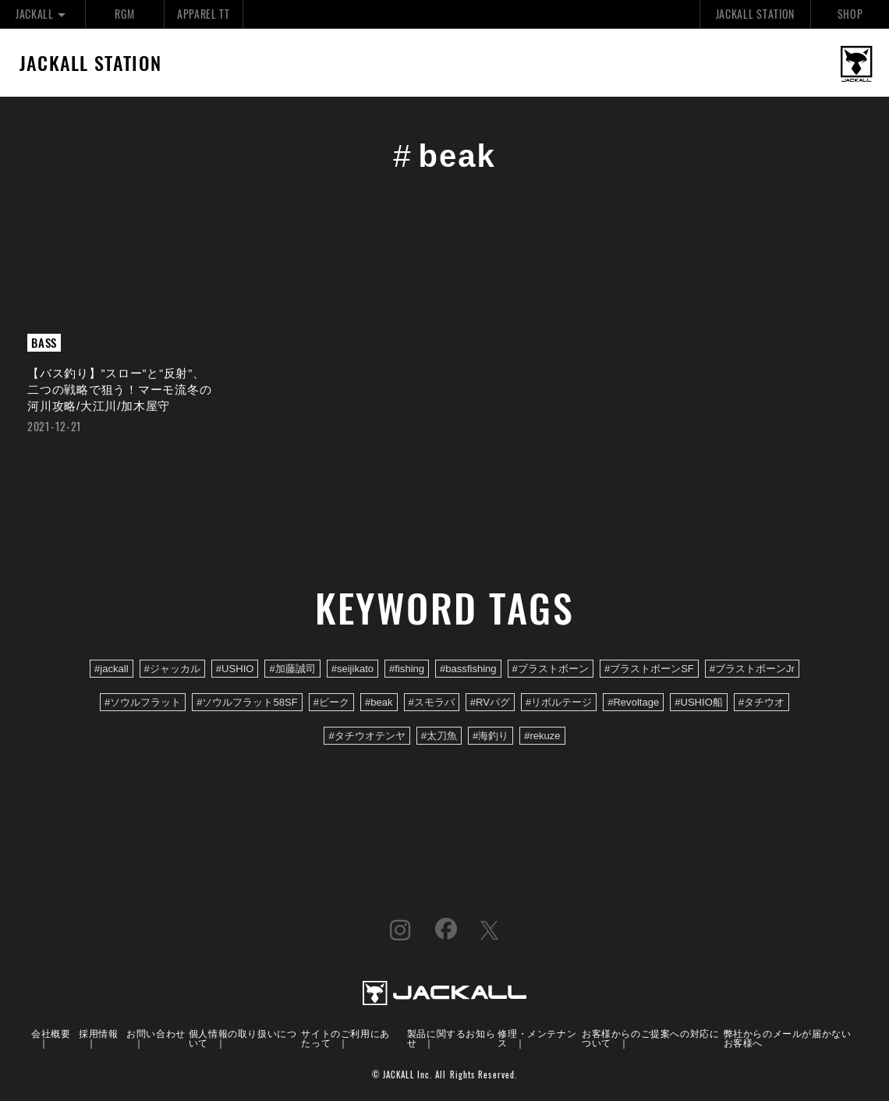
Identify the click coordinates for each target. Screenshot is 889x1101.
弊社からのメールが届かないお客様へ (788, 1037)
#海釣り (490, 736)
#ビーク (331, 702)
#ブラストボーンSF (649, 668)
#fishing (406, 668)
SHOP (850, 14)
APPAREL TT (203, 14)
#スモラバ (432, 702)
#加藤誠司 (292, 668)
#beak (379, 702)
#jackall (111, 668)
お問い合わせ (156, 1033)
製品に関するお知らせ (451, 1037)
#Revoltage (633, 702)
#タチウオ (761, 702)
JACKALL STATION (755, 14)
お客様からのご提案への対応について (650, 1037)
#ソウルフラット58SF (247, 702)
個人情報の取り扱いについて (243, 1037)
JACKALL (42, 14)
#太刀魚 (439, 736)
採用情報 (98, 1033)
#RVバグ (490, 702)
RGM (124, 14)
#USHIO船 (699, 702)
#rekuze (542, 736)
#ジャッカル (172, 668)
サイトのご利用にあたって (345, 1037)
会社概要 (50, 1033)
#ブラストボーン (550, 668)
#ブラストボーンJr (752, 668)
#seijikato (352, 668)
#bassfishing (468, 668)
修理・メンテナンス (537, 1037)
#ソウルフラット (142, 702)
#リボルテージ (559, 702)
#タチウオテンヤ (366, 736)
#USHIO (235, 668)
